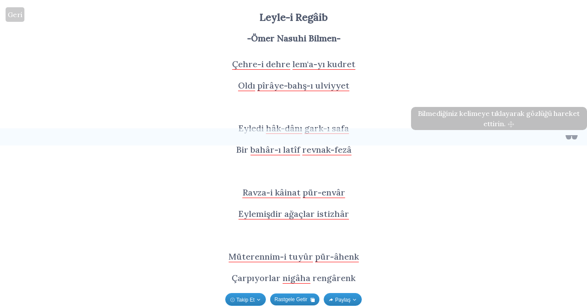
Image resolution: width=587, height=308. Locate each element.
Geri (15, 14)
